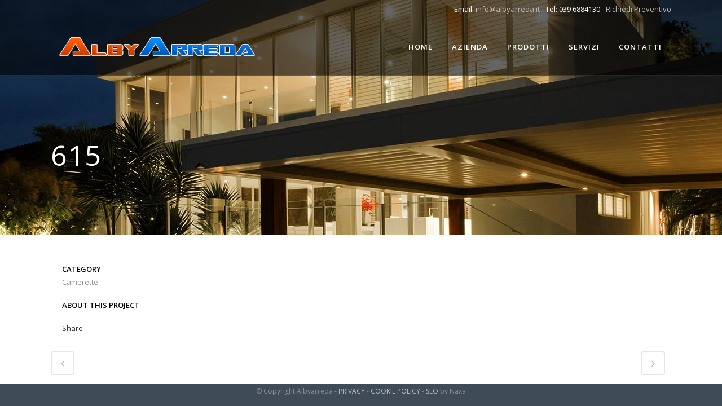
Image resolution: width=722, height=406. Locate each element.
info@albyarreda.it (508, 9)
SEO (432, 391)
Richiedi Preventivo (638, 9)
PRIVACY (351, 391)
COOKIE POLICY (395, 391)
